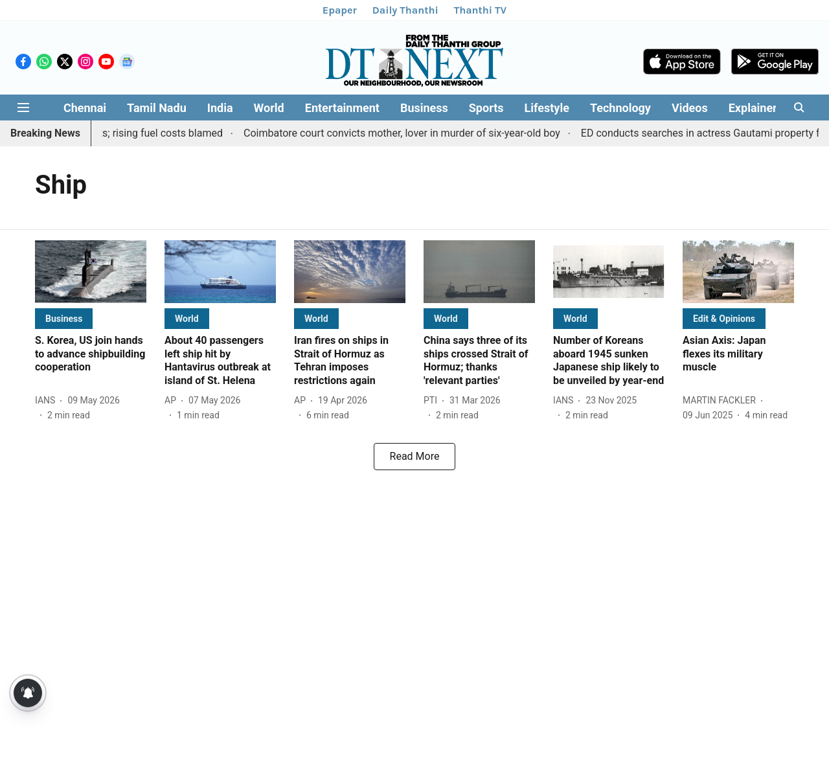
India (220, 108)
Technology (620, 108)
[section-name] (64, 318)
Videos (690, 108)
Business (424, 108)
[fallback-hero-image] (90, 271)
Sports (486, 108)
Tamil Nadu (157, 108)
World (269, 108)
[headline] (90, 354)
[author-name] (47, 400)
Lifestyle (547, 108)
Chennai (84, 108)
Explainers (756, 108)
